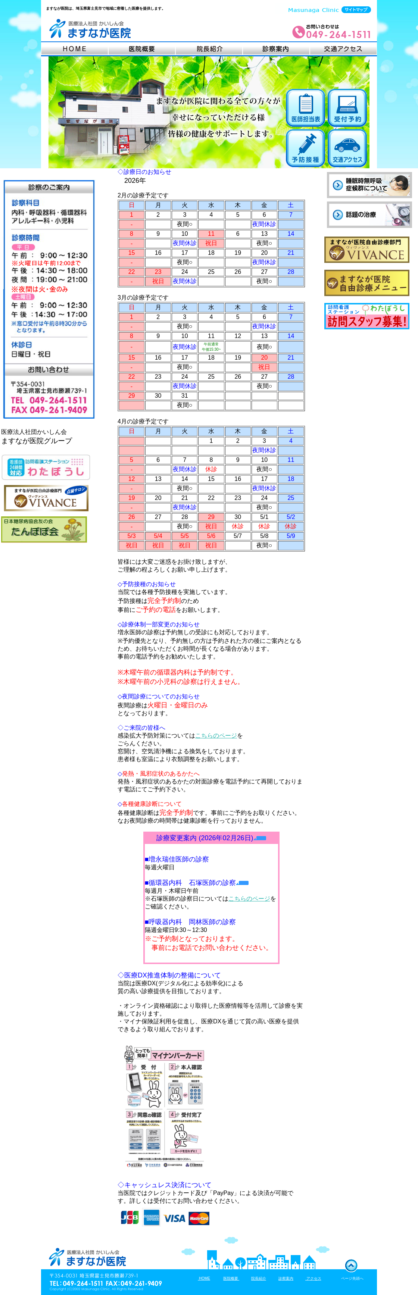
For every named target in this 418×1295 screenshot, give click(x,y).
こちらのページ (216, 735)
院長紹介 (258, 1278)
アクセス (313, 1278)
